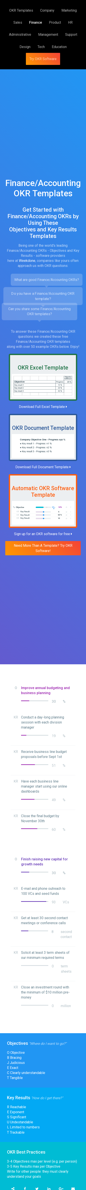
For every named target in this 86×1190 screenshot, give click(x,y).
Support (71, 34)
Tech (41, 47)
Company (47, 10)
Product (55, 22)
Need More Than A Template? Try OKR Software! (43, 548)
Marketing (69, 10)
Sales (17, 22)
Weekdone (27, 261)
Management (48, 34)
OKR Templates (21, 10)
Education (59, 47)
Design (25, 47)
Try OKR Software (43, 59)
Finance (35, 22)
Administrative (20, 34)
